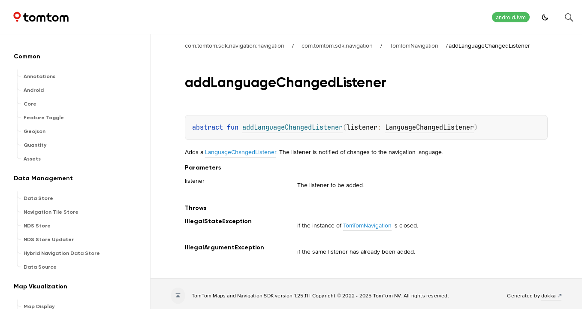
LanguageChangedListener (429, 127)
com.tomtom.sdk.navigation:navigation (234, 45)
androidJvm (511, 17)
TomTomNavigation (414, 45)
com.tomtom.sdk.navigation (337, 45)
